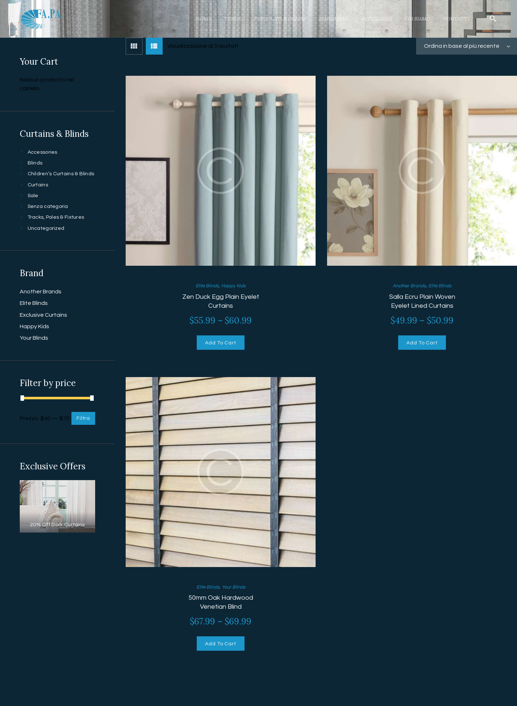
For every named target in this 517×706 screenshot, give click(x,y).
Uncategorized (48, 237)
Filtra (82, 426)
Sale (33, 204)
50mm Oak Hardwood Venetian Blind (220, 605)
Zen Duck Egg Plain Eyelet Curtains (220, 301)
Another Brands (407, 285)
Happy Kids (236, 285)
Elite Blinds (204, 285)
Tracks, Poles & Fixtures (58, 225)
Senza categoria (50, 215)
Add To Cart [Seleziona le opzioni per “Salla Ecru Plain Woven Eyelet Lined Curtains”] (422, 345)
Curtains (39, 193)
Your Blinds (236, 590)
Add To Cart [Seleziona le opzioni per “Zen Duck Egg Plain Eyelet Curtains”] (220, 345)
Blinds (35, 163)
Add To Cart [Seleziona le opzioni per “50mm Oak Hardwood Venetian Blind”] (220, 649)
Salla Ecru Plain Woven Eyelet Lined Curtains (422, 301)
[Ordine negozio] (466, 46)
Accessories (44, 152)
